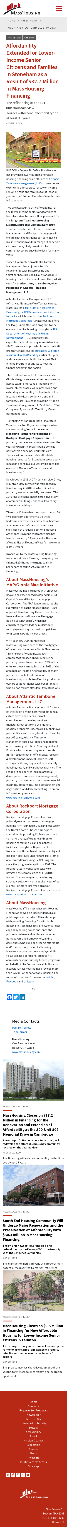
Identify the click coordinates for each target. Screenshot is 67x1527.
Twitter (49, 977)
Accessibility (33, 1432)
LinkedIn (28, 981)
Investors (33, 1457)
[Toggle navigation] (59, 8)
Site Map (33, 1466)
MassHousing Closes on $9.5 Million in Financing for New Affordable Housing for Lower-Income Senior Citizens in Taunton (33, 1332)
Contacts (33, 1406)
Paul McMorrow (21, 1027)
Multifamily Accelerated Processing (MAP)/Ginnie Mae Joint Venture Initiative (33, 312)
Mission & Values (34, 1440)
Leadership (33, 1444)
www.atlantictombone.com (23, 797)
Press (33, 1453)
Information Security (33, 1423)
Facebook (12, 981)
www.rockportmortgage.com (24, 894)
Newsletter (34, 1414)
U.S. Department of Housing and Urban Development (31, 333)
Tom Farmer (19, 1032)
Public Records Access (33, 1462)
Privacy (33, 1427)
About (33, 1436)
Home (33, 1402)
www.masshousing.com (26, 1052)
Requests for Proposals (33, 1410)
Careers (33, 1449)
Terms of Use (34, 1419)
